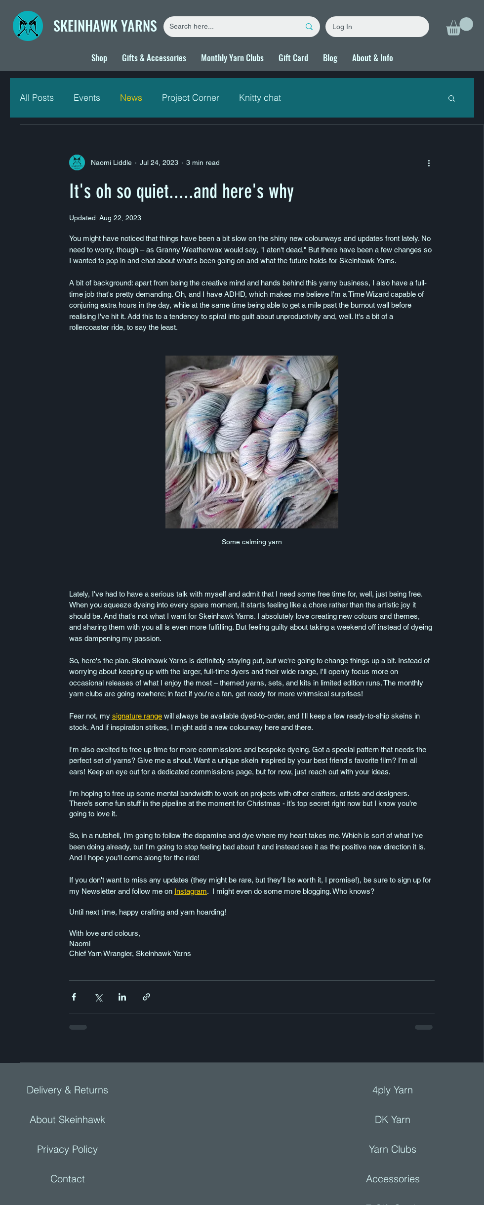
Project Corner (190, 97)
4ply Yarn (392, 1090)
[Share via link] (146, 997)
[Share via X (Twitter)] (98, 997)
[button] (459, 26)
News (131, 97)
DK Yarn (392, 1119)
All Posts (37, 97)
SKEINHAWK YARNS (105, 25)
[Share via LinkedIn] (122, 997)
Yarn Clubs (392, 1149)
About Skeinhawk (67, 1119)
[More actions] (429, 162)
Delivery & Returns (67, 1090)
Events (87, 97)
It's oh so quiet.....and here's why (181, 191)
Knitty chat (260, 97)
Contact (67, 1178)
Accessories (393, 1178)
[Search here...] (227, 26)
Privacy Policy (67, 1149)
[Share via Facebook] (74, 997)
